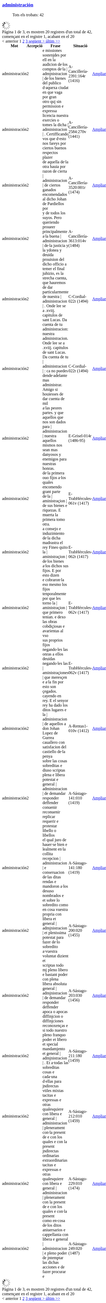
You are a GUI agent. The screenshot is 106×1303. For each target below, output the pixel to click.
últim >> (52, 41)
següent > (36, 41)
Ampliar (99, 73)
